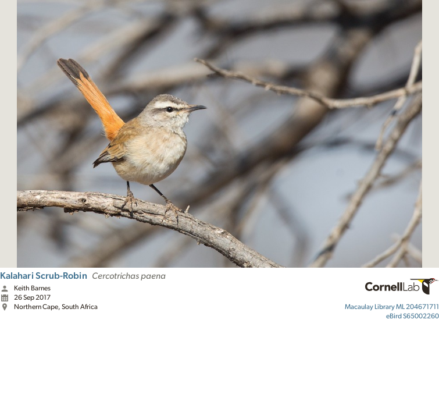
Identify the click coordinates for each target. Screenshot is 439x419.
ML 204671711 (392, 306)
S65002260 (412, 316)
